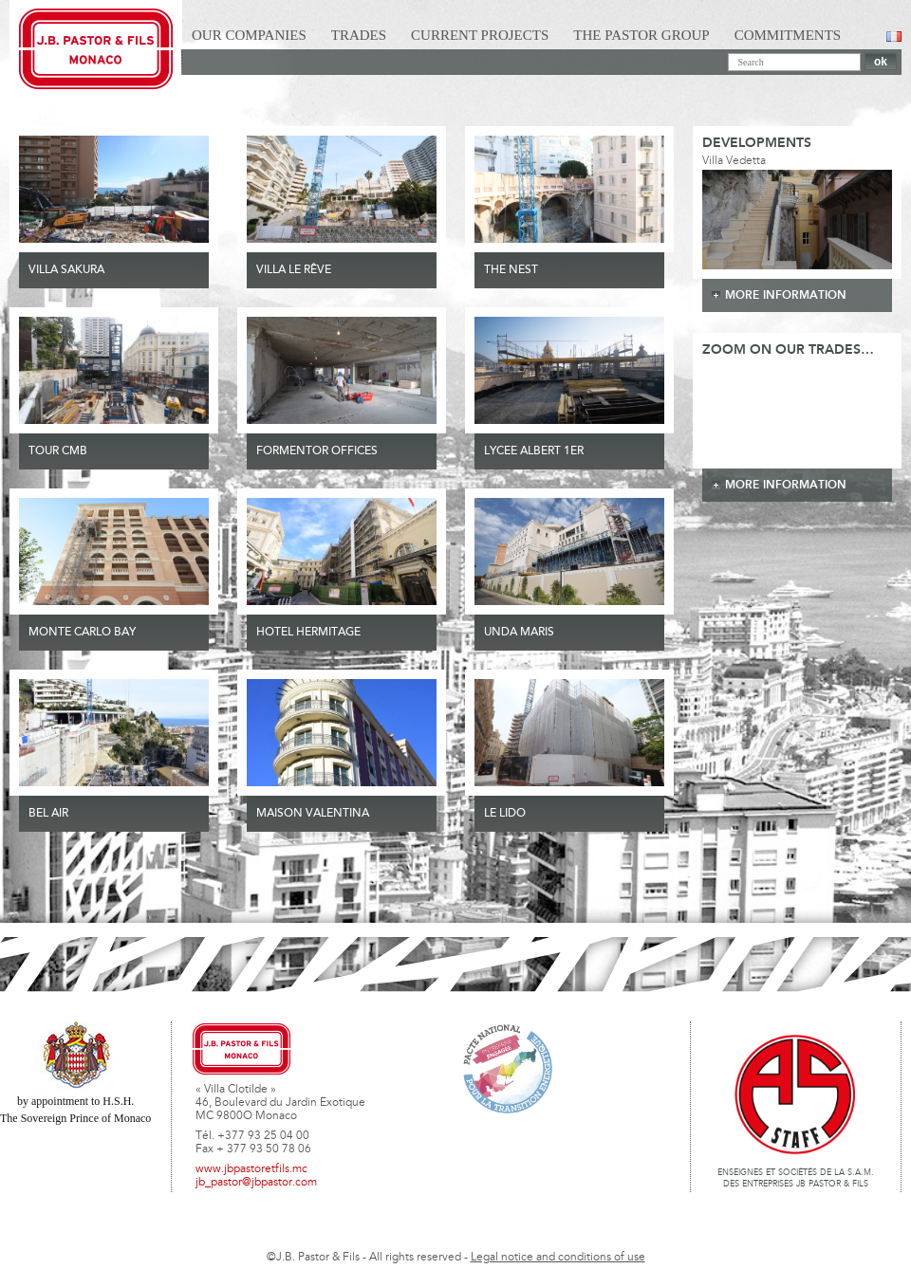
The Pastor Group (641, 35)
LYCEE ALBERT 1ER (534, 451)
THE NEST (511, 270)
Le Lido (505, 813)
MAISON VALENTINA (312, 813)
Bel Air (48, 813)
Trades (358, 35)
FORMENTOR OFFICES (317, 451)
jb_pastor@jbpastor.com (256, 1182)
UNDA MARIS (519, 632)
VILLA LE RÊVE (293, 270)
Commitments (788, 35)
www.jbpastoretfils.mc (251, 1169)
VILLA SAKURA (66, 270)
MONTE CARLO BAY (82, 632)
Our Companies (249, 35)
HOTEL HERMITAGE (308, 632)
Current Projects (479, 35)
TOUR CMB (57, 451)
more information (785, 295)
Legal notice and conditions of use (558, 1257)
